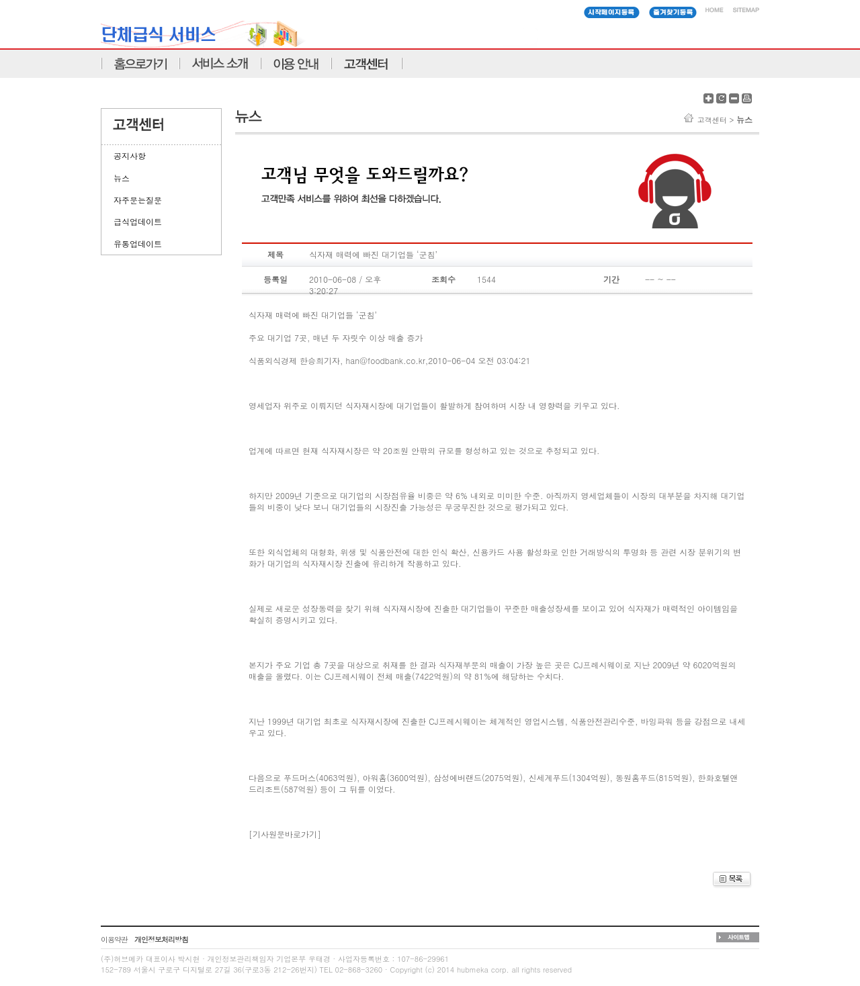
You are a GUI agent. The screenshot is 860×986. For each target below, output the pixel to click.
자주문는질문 (138, 200)
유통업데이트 (138, 243)
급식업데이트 (138, 221)
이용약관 (114, 939)
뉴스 (122, 177)
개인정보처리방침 (161, 939)
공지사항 (130, 155)
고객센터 (712, 120)
